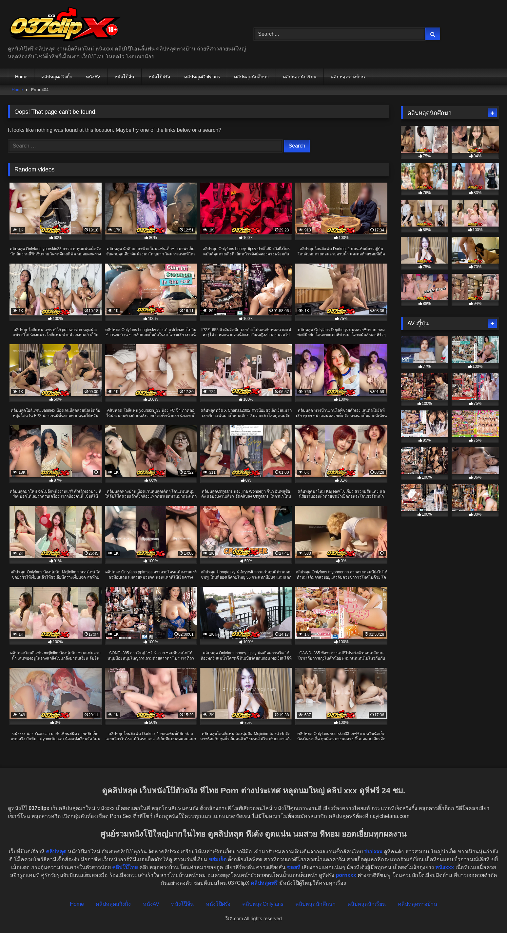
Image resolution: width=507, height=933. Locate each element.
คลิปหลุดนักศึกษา (251, 76)
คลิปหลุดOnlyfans (202, 76)
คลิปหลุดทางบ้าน (348, 76)
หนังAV (93, 76)
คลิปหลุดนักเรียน (300, 76)
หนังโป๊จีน (124, 76)
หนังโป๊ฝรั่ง (159, 76)
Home (21, 76)
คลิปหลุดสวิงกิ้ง (56, 76)
